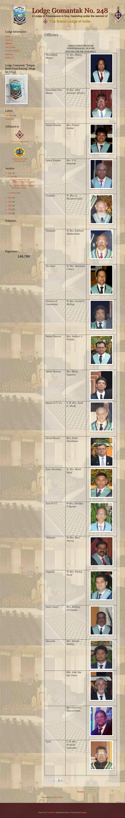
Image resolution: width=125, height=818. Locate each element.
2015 (10, 198)
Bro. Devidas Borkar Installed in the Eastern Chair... (22, 187)
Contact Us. (10, 58)
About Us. (9, 40)
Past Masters (10, 47)
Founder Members (12, 51)
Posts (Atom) (58, 797)
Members (9, 54)
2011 (10, 213)
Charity (8, 119)
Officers (8, 43)
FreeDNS (50, 812)
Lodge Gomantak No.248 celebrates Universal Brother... (23, 181)
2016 (10, 173)
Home (80, 791)
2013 (10, 206)
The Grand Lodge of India (19, 141)
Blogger (84, 812)
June (12, 176)
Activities (8, 115)
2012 (10, 209)
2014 (10, 202)
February (14, 193)
